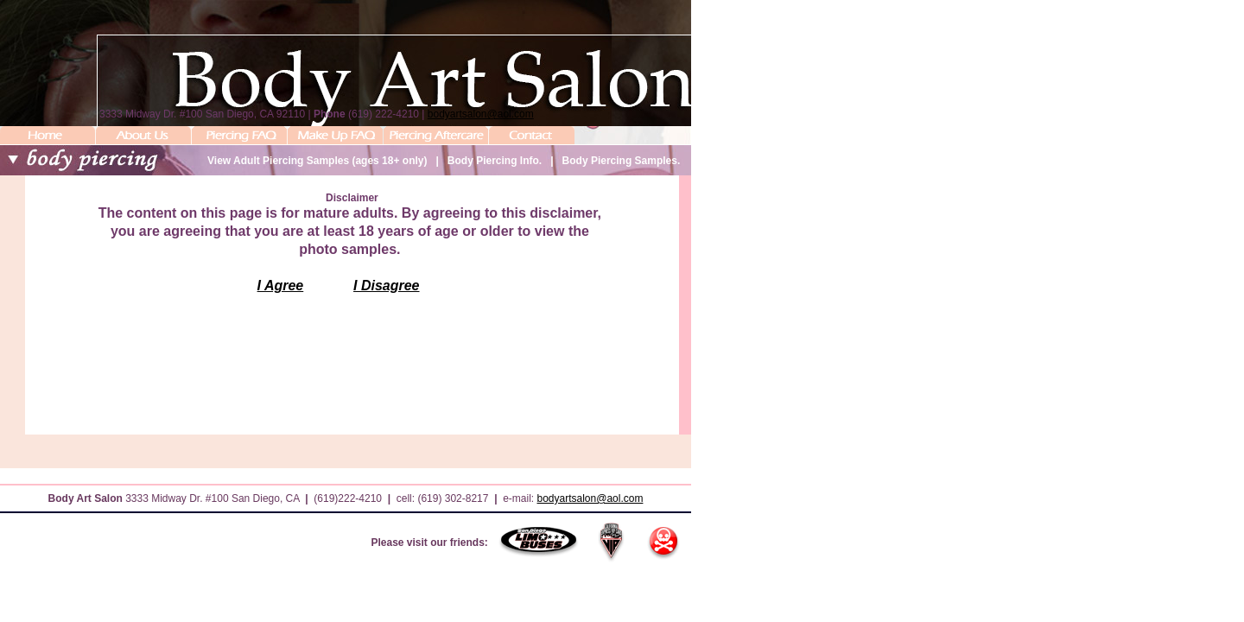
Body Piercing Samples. (621, 161)
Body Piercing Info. (494, 161)
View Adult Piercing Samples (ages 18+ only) (317, 161)
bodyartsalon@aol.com (481, 114)
